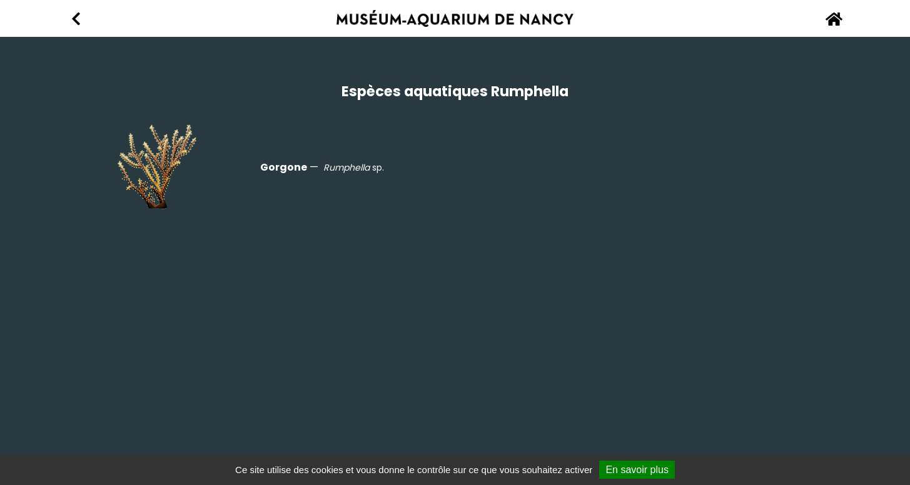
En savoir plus (637, 469)
